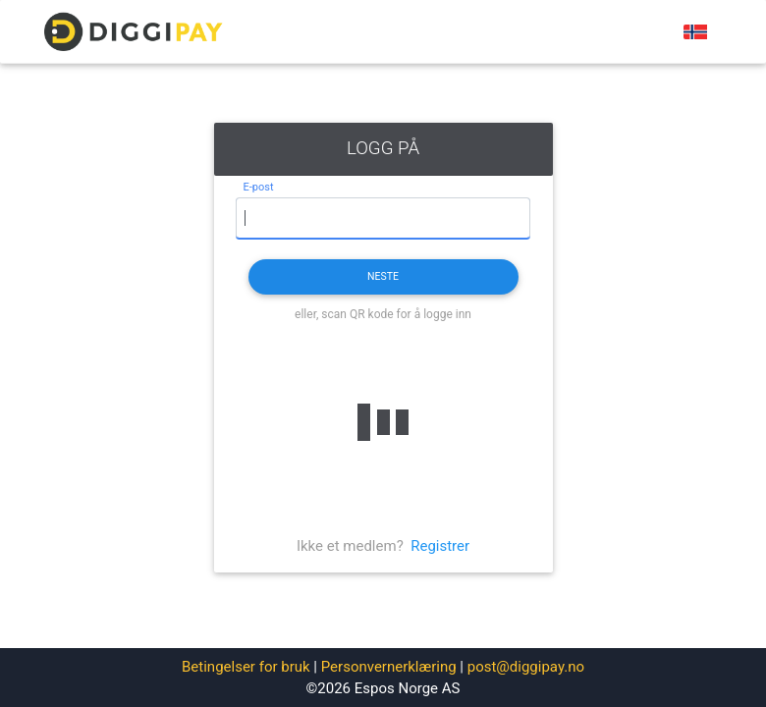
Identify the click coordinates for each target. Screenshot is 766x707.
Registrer (439, 546)
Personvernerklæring (389, 667)
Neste (383, 276)
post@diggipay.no (525, 667)
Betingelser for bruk (246, 667)
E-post (259, 187)
